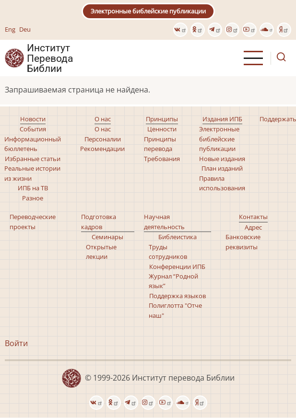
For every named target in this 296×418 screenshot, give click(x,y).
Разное (32, 198)
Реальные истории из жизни (32, 173)
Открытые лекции (101, 252)
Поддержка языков (177, 295)
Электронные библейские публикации (148, 11)
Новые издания (222, 158)
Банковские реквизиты (242, 241)
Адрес (253, 227)
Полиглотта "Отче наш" (175, 310)
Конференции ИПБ (177, 266)
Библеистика (177, 236)
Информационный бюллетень (32, 144)
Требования (162, 158)
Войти (16, 343)
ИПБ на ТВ (33, 188)
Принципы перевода (160, 144)
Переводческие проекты (33, 221)
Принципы (162, 119)
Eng (10, 29)
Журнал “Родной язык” (173, 281)
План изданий (222, 168)
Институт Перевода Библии (50, 58)
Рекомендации (102, 148)
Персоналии (102, 139)
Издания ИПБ (222, 119)
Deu (25, 29)
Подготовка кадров (98, 221)
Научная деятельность (164, 221)
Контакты (253, 216)
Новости (33, 119)
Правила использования (222, 183)
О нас (103, 119)
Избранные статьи (32, 158)
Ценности (162, 129)
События (33, 129)
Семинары (107, 236)
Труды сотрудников (168, 252)
